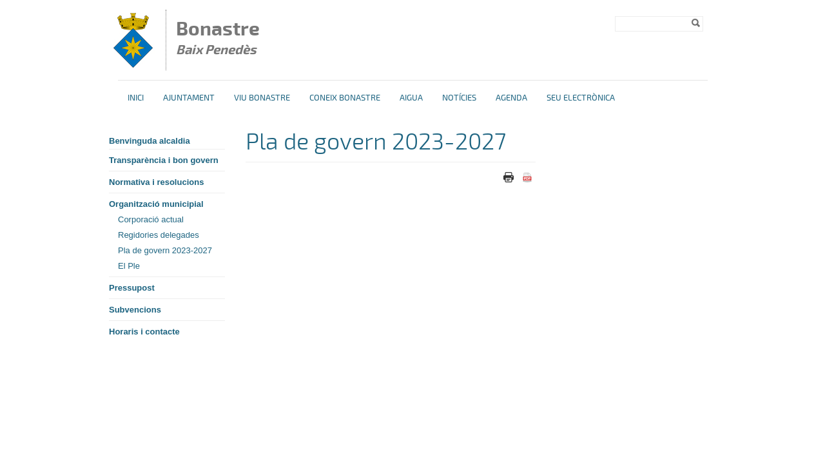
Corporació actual (151, 219)
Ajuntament (189, 98)
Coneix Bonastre (344, 98)
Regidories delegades (158, 235)
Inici (136, 98)
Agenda (511, 98)
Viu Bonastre (262, 98)
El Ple (129, 266)
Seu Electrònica (581, 98)
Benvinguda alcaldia (149, 141)
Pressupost (132, 288)
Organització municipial (156, 204)
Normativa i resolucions (156, 182)
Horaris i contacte (144, 331)
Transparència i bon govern (163, 160)
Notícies (459, 98)
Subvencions (135, 309)
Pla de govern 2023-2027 (165, 250)
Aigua (411, 98)
